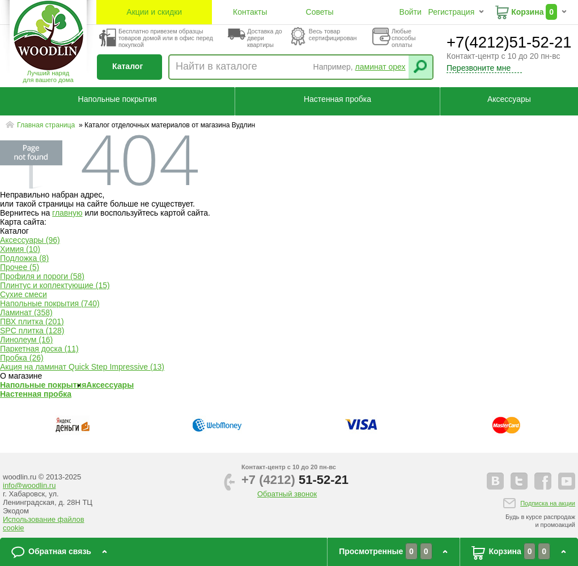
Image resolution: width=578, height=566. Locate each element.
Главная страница (47, 125)
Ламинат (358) (26, 312)
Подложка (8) (24, 258)
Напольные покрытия (117, 99)
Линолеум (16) (26, 339)
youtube (566, 481)
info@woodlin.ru (29, 485)
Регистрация (451, 11)
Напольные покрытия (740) (50, 303)
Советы (320, 11)
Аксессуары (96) (30, 240)
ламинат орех (380, 66)
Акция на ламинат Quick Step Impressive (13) (82, 366)
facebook (542, 481)
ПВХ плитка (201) (32, 321)
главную (67, 212)
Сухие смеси (23, 294)
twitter (519, 481)
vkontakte (495, 481)
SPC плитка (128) (32, 330)
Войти (411, 11)
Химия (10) (20, 249)
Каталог (127, 66)
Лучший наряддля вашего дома (48, 76)
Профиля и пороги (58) (42, 276)
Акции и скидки (154, 11)
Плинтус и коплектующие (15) (55, 285)
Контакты (250, 11)
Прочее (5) (19, 267)
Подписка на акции (547, 503)
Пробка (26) (22, 357)
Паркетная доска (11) (39, 348)
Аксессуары (509, 99)
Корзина (527, 11)
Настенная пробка (337, 99)
